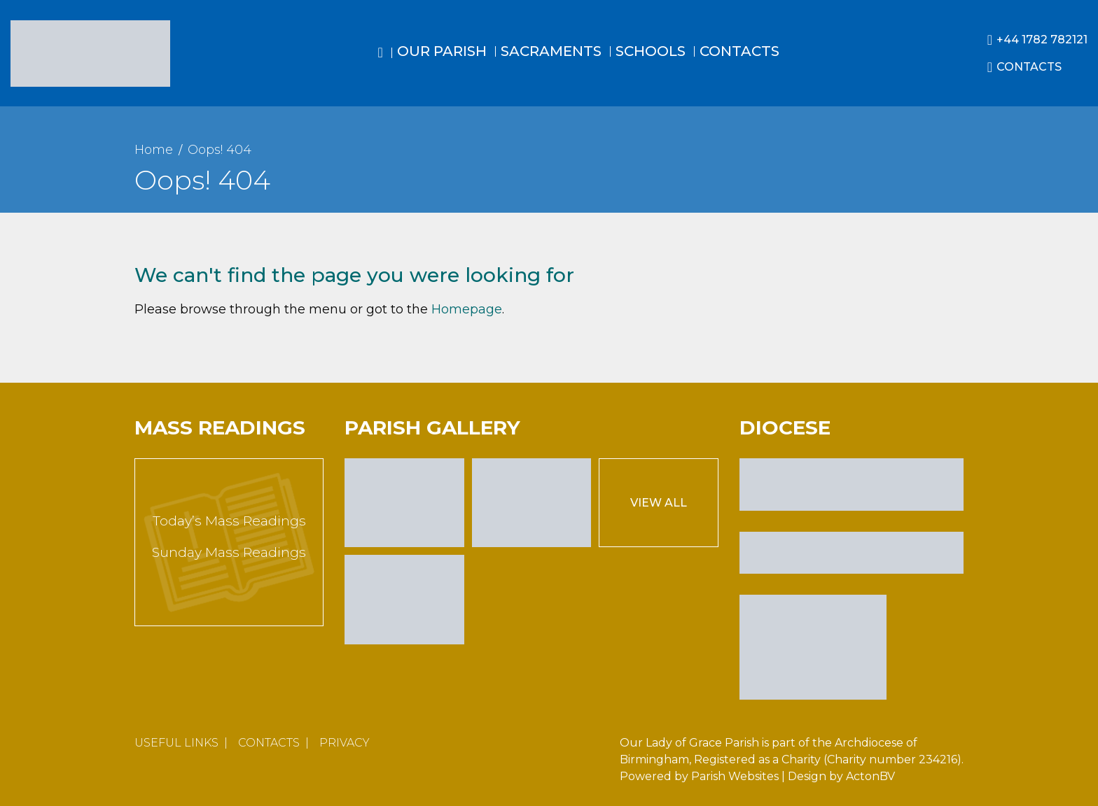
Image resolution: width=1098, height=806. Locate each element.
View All (658, 502)
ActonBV (870, 776)
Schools (651, 51)
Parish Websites (735, 776)
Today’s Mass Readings (229, 521)
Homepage (466, 309)
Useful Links (176, 742)
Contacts (739, 51)
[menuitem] (380, 65)
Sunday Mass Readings (229, 552)
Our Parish (442, 51)
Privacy (344, 742)
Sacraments (551, 51)
